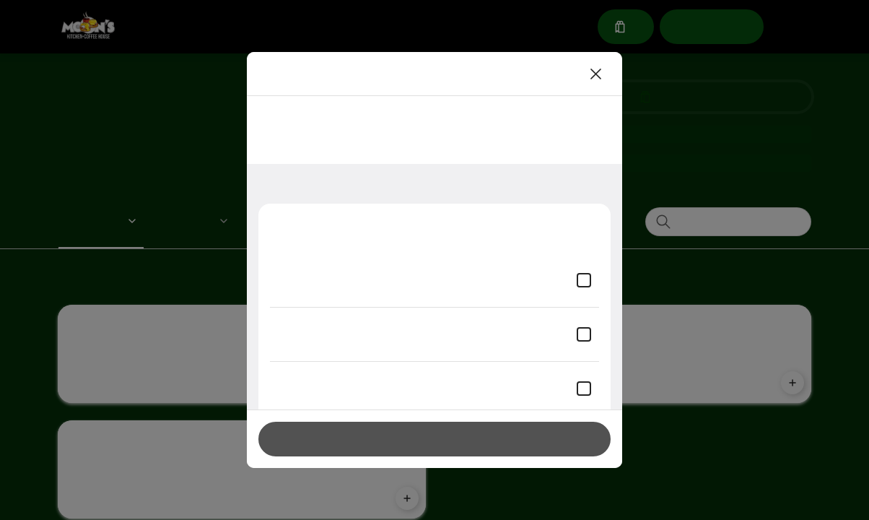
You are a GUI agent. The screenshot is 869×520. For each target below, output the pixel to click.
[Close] (596, 73)
